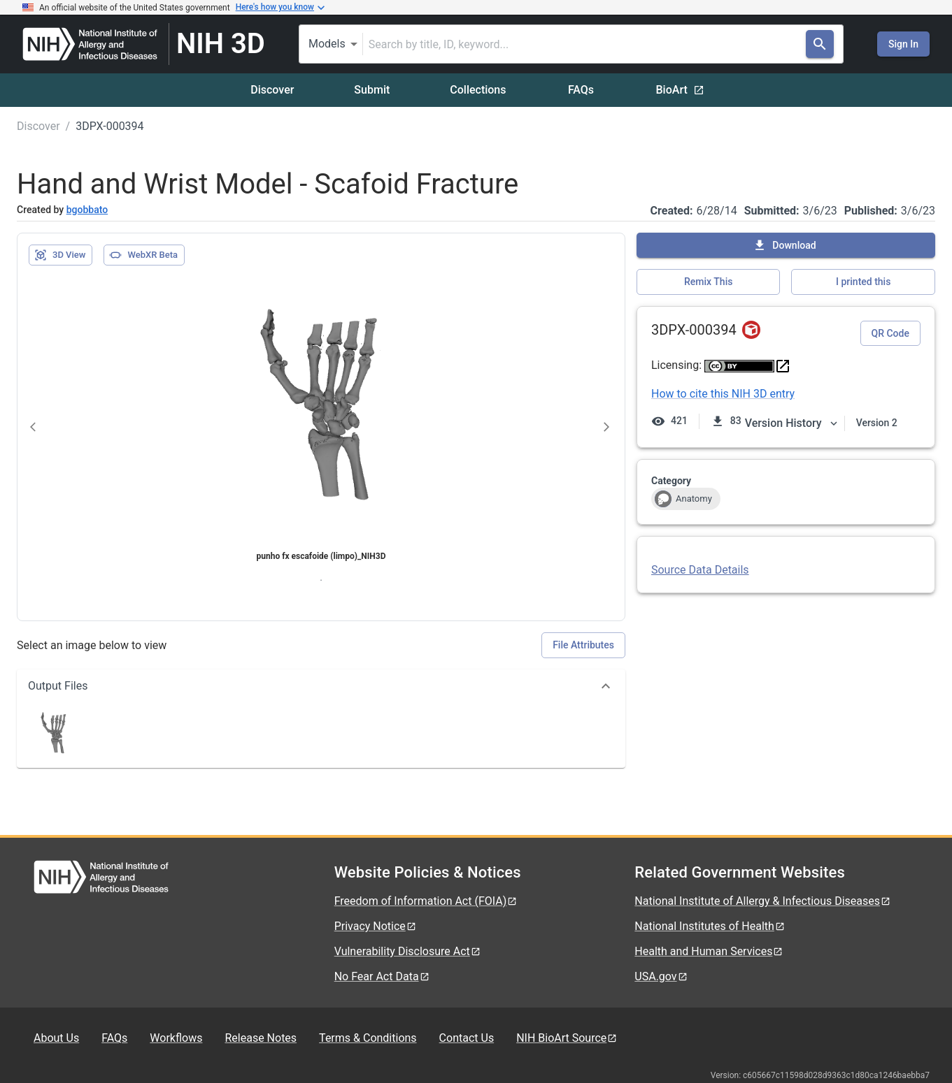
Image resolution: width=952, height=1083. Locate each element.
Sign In (903, 44)
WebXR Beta (143, 255)
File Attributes (583, 644)
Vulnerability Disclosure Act (407, 951)
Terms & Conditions (368, 1038)
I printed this (863, 281)
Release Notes (261, 1038)
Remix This (708, 281)
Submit (372, 89)
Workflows (176, 1038)
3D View (59, 255)
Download (784, 245)
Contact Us (467, 1038)
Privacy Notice (375, 926)
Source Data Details (700, 569)
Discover (272, 89)
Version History (792, 423)
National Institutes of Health (710, 926)
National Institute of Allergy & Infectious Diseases (762, 901)
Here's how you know (280, 8)
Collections (478, 89)
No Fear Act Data (382, 976)
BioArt (680, 89)
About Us (56, 1038)
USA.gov (661, 976)
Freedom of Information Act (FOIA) (426, 901)
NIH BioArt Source (567, 1038)
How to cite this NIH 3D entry (723, 393)
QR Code (890, 333)
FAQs (581, 89)
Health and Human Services (708, 951)
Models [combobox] (327, 43)
